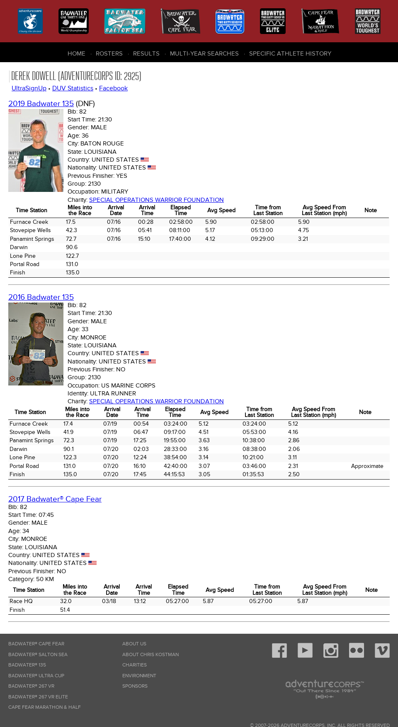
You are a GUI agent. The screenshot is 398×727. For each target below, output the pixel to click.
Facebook (113, 88)
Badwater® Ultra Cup (36, 676)
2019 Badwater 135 (41, 104)
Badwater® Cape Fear (36, 644)
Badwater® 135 (27, 665)
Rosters (109, 53)
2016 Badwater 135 (41, 297)
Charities (134, 665)
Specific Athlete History (290, 53)
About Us (134, 644)
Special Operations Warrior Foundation (156, 200)
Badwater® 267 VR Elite (38, 697)
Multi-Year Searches (204, 53)
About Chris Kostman (150, 654)
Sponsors (135, 686)
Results (146, 53)
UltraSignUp (29, 88)
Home (76, 53)
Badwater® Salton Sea (38, 654)
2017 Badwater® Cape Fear (55, 499)
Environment (139, 676)
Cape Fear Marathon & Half (44, 707)
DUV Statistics (72, 88)
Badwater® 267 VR (31, 686)
